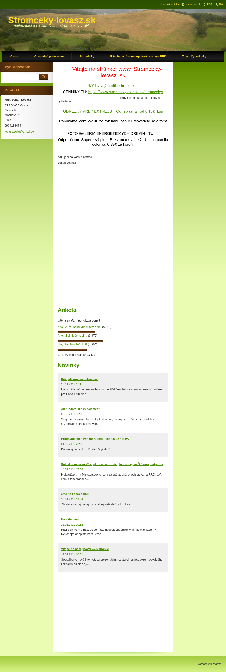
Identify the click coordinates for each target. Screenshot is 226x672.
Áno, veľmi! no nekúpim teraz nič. (79, 327)
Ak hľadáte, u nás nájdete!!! (80, 409)
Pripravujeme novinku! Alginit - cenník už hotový (95, 438)
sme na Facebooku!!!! (76, 494)
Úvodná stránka (170, 4)
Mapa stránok (193, 4)
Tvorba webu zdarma (208, 664)
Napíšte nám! (70, 519)
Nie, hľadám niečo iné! (72, 344)
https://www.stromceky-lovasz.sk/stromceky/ (125, 92)
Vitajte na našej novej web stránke (85, 549)
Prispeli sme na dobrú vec (79, 379)
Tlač (221, 4)
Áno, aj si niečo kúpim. (72, 335)
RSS (209, 4)
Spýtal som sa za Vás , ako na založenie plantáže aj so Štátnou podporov (112, 464)
